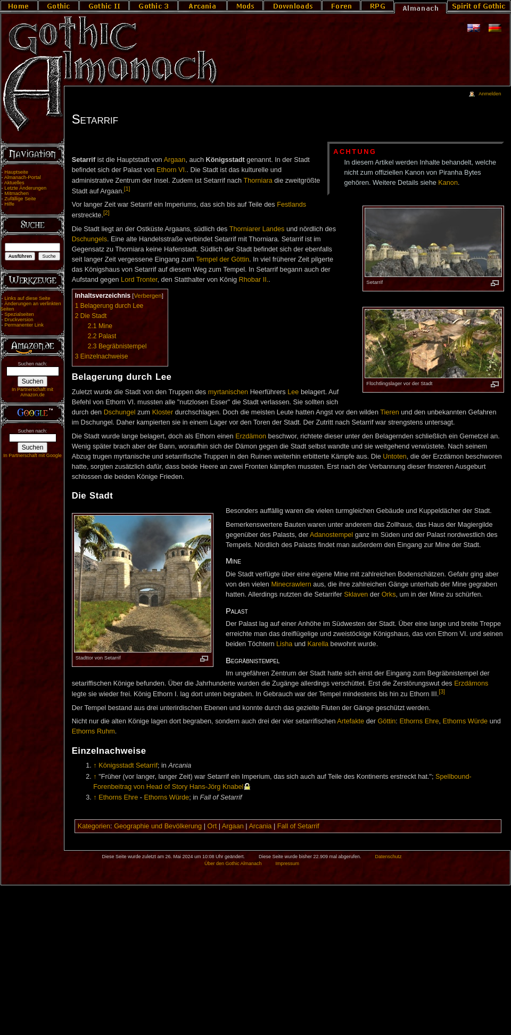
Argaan (175, 160)
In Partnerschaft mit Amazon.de (32, 392)
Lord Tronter (139, 279)
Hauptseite (16, 172)
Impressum (287, 863)
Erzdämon (250, 436)
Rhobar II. (254, 279)
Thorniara (257, 180)
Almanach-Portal (22, 177)
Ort (212, 826)
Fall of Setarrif (298, 826)
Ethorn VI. (171, 170)
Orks (389, 594)
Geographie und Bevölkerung (158, 826)
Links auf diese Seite (27, 298)
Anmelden (490, 93)
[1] (127, 188)
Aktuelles (14, 182)
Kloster (163, 412)
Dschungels (89, 239)
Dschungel (120, 412)
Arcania (260, 826)
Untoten (394, 456)
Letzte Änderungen (25, 188)
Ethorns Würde (465, 721)
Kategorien (94, 826)
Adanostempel (331, 535)
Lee (293, 392)
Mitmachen (16, 193)
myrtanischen (228, 392)
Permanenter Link (24, 325)
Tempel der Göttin (222, 259)
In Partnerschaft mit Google (32, 455)
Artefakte (350, 721)
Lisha (284, 644)
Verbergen (147, 295)
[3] (442, 691)
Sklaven (356, 594)
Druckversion (18, 319)
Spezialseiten (19, 314)
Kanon (448, 182)
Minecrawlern (291, 584)
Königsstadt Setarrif (128, 765)
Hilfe (9, 204)
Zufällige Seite (20, 198)
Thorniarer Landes (257, 229)
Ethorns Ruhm (93, 731)
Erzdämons (471, 683)
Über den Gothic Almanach (233, 863)
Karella (318, 644)
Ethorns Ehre (419, 721)
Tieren (389, 412)
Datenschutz (388, 856)
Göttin (387, 721)
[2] (106, 212)
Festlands (291, 204)
